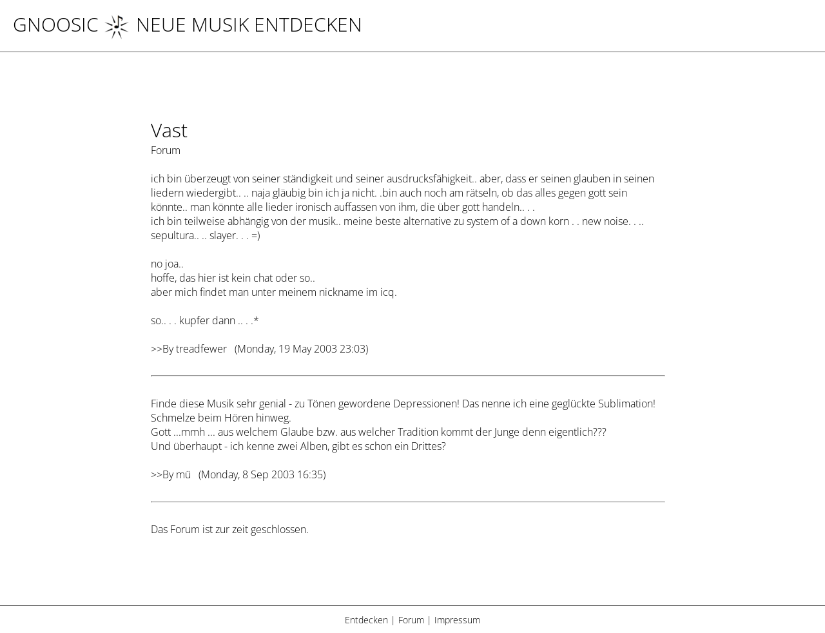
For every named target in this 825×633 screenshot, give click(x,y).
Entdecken (366, 620)
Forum (411, 620)
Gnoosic (56, 24)
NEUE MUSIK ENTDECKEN (233, 24)
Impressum (457, 620)
